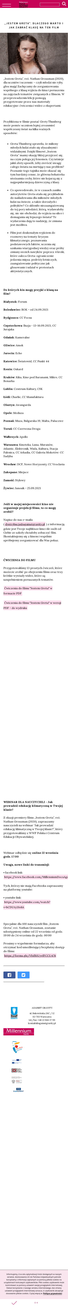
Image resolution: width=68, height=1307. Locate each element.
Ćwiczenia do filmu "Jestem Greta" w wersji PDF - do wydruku (32, 605)
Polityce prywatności (52, 1293)
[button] (34, 1303)
